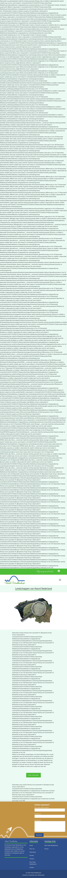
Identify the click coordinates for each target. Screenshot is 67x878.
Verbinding (33, 852)
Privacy (47, 849)
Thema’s (32, 859)
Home (31, 845)
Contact (32, 867)
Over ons (32, 849)
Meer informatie (33, 775)
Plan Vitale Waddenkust (51, 845)
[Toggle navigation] (60, 580)
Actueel (32, 855)
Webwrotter (41, 875)
